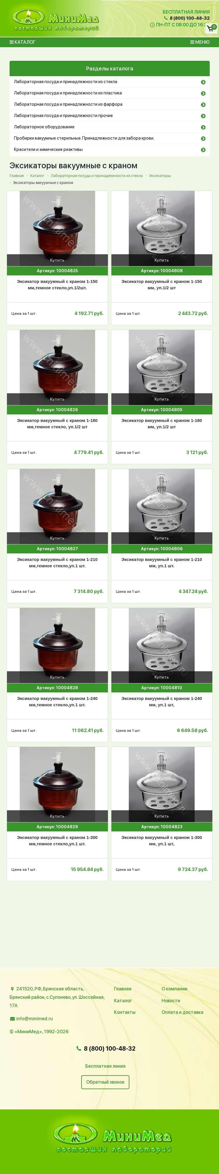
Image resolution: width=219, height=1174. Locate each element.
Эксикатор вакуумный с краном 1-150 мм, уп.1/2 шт (162, 284)
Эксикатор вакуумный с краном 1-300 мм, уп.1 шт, (162, 840)
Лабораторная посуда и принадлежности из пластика (68, 93)
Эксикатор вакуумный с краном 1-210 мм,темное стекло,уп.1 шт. (57, 562)
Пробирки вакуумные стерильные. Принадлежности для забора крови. (84, 138)
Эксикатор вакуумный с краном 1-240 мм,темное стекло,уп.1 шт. (57, 701)
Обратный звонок (105, 1082)
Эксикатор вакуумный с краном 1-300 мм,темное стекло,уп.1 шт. (57, 840)
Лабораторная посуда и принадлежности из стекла (65, 81)
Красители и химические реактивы (48, 149)
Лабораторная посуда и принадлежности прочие (63, 115)
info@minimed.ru (34, 1018)
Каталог (23, 42)
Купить (57, 260)
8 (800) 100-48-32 (186, 18)
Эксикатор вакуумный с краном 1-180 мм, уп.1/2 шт (162, 423)
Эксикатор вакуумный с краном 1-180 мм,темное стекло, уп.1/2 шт (57, 423)
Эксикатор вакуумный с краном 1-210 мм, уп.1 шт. (162, 562)
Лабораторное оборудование (44, 126)
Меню (200, 42)
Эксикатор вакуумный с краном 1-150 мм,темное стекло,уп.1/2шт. (57, 284)
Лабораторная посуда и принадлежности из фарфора (68, 104)
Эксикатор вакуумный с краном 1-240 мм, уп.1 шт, (162, 701)
